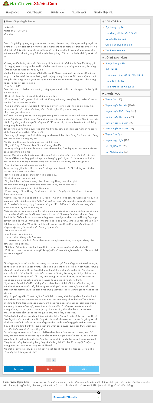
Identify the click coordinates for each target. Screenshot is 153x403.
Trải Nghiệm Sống (114, 151)
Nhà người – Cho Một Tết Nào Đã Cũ (124, 75)
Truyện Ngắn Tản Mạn (116, 128)
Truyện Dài (110, 99)
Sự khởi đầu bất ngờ (115, 38)
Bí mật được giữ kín (115, 63)
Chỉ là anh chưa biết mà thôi (119, 44)
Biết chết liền (111, 69)
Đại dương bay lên (114, 27)
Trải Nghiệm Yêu (113, 146)
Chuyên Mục (34, 12)
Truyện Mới (79, 12)
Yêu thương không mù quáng (119, 86)
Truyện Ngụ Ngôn (114, 140)
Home (9, 21)
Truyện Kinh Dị (112, 134)
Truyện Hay (57, 12)
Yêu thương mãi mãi (115, 50)
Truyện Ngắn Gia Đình (116, 122)
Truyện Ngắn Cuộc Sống (117, 111)
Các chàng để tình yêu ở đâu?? (121, 33)
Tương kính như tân (114, 80)
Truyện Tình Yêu (103, 12)
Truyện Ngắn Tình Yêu (25, 21)
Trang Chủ (12, 12)
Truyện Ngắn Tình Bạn (116, 117)
